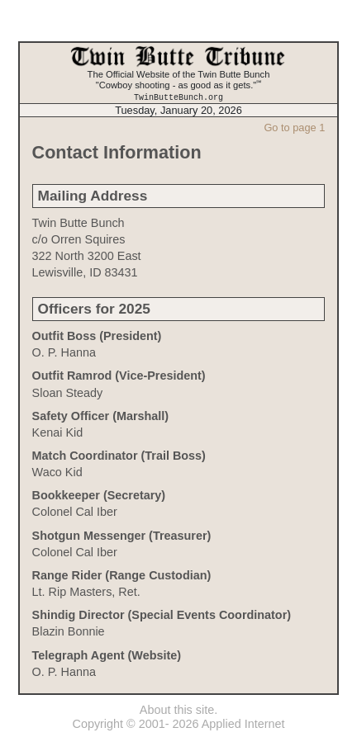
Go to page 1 (294, 126)
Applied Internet (243, 723)
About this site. (178, 709)
